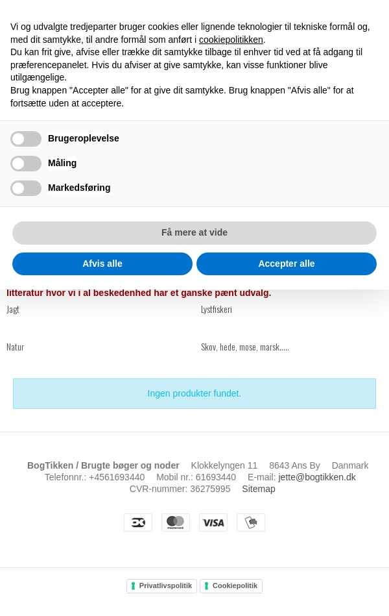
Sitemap (258, 489)
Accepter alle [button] (286, 263)
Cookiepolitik (235, 585)
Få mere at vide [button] (194, 232)
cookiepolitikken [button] (231, 39)
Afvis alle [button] (102, 263)
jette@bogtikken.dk (317, 477)
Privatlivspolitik (165, 585)
